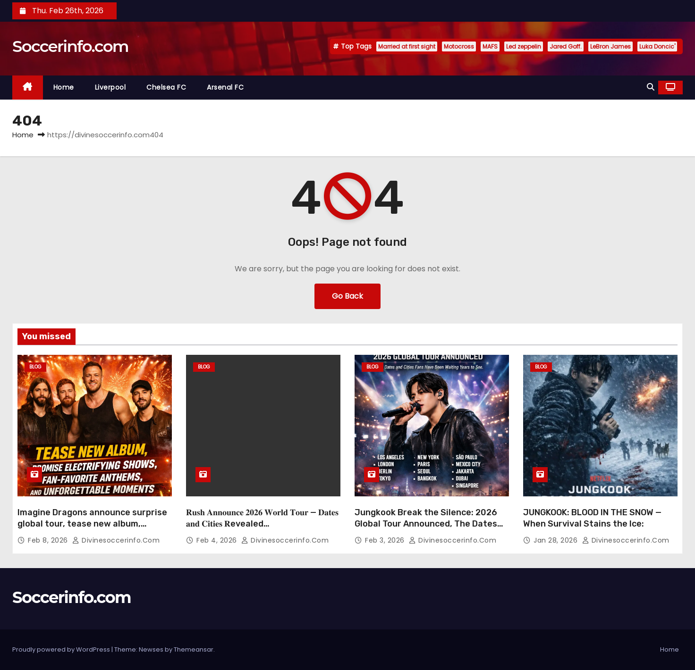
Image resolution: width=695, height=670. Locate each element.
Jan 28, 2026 (557, 540)
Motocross (459, 46)
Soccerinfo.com (70, 46)
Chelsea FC (166, 87)
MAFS (490, 46)
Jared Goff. (566, 46)
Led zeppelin (523, 46)
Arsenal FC (225, 87)
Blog (35, 366)
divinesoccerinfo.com (116, 540)
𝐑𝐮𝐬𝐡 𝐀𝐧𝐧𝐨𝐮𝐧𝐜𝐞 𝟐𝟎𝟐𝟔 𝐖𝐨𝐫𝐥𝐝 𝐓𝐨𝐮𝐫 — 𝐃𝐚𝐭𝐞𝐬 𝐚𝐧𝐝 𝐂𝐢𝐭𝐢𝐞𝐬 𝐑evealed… (262, 518)
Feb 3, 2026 (386, 540)
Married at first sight (406, 46)
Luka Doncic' (657, 46)
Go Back (347, 296)
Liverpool (110, 87)
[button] (650, 87)
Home (63, 87)
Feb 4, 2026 (217, 540)
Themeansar (193, 649)
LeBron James (610, 46)
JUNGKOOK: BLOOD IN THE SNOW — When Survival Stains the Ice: (592, 518)
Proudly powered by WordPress (61, 649)
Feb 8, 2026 (49, 540)
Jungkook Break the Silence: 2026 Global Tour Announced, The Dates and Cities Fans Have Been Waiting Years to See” (426, 529)
